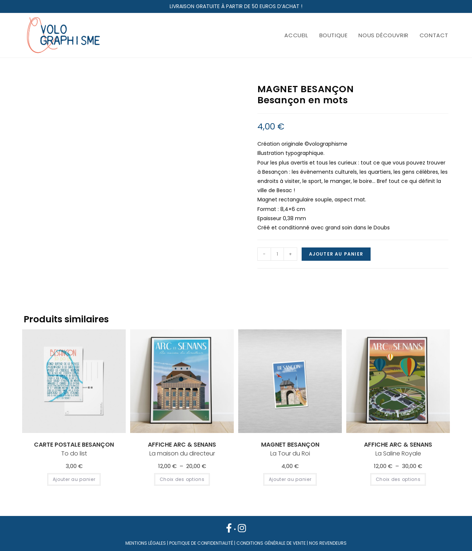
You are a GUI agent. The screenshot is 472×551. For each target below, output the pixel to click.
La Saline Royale (398, 449)
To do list (74, 449)
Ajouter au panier (336, 254)
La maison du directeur (182, 449)
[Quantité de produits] (277, 254)
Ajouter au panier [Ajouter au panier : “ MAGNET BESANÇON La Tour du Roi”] (290, 479)
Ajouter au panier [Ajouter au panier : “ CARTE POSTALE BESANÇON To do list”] (74, 479)
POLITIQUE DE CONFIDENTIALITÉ (201, 543)
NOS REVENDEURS (328, 543)
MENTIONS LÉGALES (145, 543)
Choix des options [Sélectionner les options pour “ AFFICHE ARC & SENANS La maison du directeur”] (182, 479)
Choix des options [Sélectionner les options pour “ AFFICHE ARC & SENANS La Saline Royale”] (398, 479)
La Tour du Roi (290, 449)
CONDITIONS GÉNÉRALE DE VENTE (271, 543)
